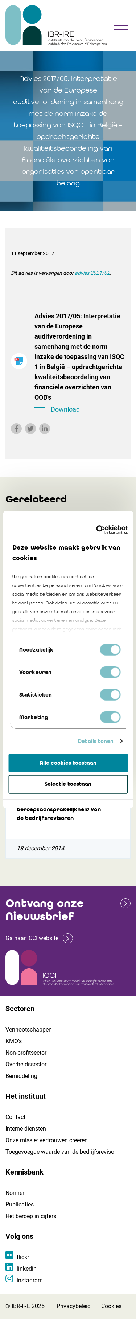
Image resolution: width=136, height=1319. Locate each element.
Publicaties (19, 1204)
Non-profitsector (25, 1052)
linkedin (27, 1268)
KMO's (13, 1041)
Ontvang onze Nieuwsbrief (44, 909)
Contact (15, 1117)
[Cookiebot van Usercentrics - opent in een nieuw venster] (97, 530)
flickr (23, 1257)
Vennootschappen (28, 1029)
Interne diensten (25, 1128)
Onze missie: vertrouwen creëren (46, 1140)
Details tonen (96, 741)
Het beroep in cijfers (30, 1216)
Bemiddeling (21, 1076)
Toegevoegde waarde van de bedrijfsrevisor (60, 1151)
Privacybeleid (74, 1306)
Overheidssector (25, 1064)
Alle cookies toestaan (68, 762)
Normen (15, 1192)
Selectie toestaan (68, 784)
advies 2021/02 (92, 273)
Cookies (111, 1306)
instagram (30, 1280)
